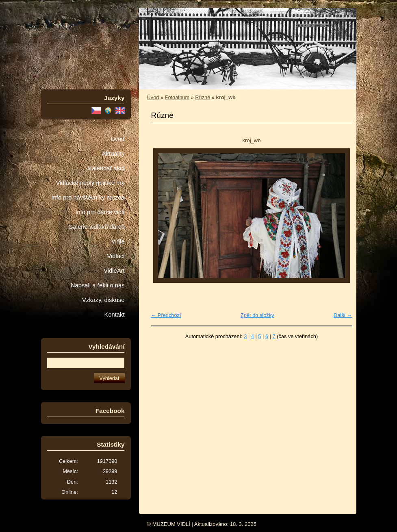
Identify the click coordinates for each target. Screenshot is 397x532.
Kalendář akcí (106, 168)
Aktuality (113, 153)
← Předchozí (166, 315)
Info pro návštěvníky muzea (88, 197)
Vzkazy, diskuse (103, 300)
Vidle (117, 241)
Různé (202, 97)
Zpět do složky (257, 315)
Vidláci (115, 256)
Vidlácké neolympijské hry (90, 183)
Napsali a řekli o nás (98, 285)
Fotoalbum (177, 97)
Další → (343, 315)
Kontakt (114, 314)
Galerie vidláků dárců (96, 227)
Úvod (117, 139)
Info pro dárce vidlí (99, 212)
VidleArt (114, 270)
